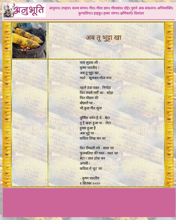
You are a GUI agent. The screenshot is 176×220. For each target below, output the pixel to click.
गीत (91, 8)
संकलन (150, 8)
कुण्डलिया (84, 13)
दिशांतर (139, 13)
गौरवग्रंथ (116, 8)
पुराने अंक (137, 8)
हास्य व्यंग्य (110, 13)
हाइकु (97, 13)
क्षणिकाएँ (126, 13)
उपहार (65, 8)
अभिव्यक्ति (164, 8)
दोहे (126, 8)
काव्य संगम (79, 8)
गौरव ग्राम (102, 8)
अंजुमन (54, 8)
